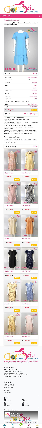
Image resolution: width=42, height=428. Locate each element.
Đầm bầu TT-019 (9, 336)
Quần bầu (7, 142)
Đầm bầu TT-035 (9, 206)
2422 (35, 99)
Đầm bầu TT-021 (26, 304)
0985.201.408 (33, 107)
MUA (34, 110)
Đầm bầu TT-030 (26, 238)
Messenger (29, 426)
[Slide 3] (22, 70)
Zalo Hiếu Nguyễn (32, 104)
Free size (35, 88)
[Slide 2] (20, 70)
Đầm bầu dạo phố (14, 20)
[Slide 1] (17, 70)
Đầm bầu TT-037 (26, 173)
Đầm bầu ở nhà (27, 139)
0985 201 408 (18, 371)
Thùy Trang (34, 90)
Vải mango (34, 82)
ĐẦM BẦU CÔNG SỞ (7, 16)
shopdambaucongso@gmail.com (15, 373)
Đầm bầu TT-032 (9, 238)
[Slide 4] (25, 70)
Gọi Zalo (12, 426)
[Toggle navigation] (39, 16)
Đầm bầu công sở (8, 139)
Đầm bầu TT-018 (26, 336)
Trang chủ (6, 20)
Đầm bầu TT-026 (26, 271)
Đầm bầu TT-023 (9, 304)
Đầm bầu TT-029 (9, 271)
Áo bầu (34, 139)
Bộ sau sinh (13, 142)
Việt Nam (34, 93)
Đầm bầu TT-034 (26, 206)
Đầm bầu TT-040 (9, 173)
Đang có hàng (33, 96)
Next (35, 73)
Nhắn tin (37, 426)
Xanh (35, 85)
